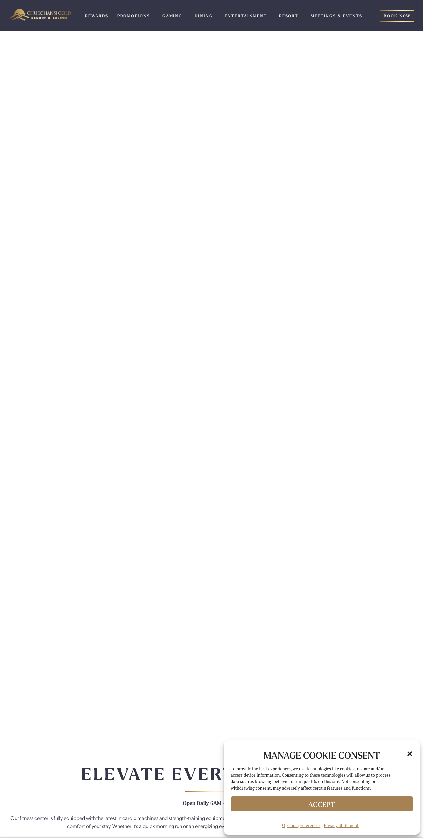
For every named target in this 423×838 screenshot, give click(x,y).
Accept (321, 804)
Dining (204, 16)
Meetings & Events (336, 16)
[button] (409, 753)
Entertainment (246, 16)
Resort (288, 16)
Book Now (397, 16)
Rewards (96, 16)
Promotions (133, 16)
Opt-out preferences (301, 825)
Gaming (172, 16)
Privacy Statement (341, 825)
